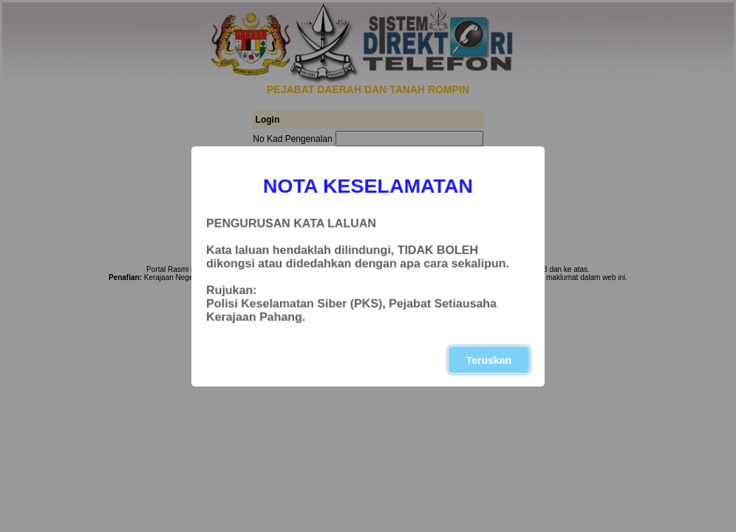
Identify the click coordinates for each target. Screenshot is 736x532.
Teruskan (488, 360)
